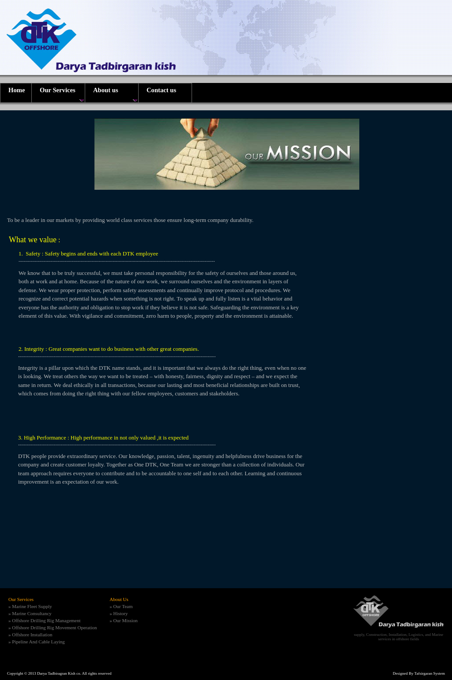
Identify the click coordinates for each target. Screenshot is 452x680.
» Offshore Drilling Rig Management (44, 620)
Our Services (21, 599)
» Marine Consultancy (30, 613)
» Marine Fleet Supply (30, 606)
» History (118, 613)
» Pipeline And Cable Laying (36, 641)
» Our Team (120, 606)
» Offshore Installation (30, 634)
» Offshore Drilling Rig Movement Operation (52, 627)
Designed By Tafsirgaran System (419, 673)
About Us (118, 599)
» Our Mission (123, 620)
